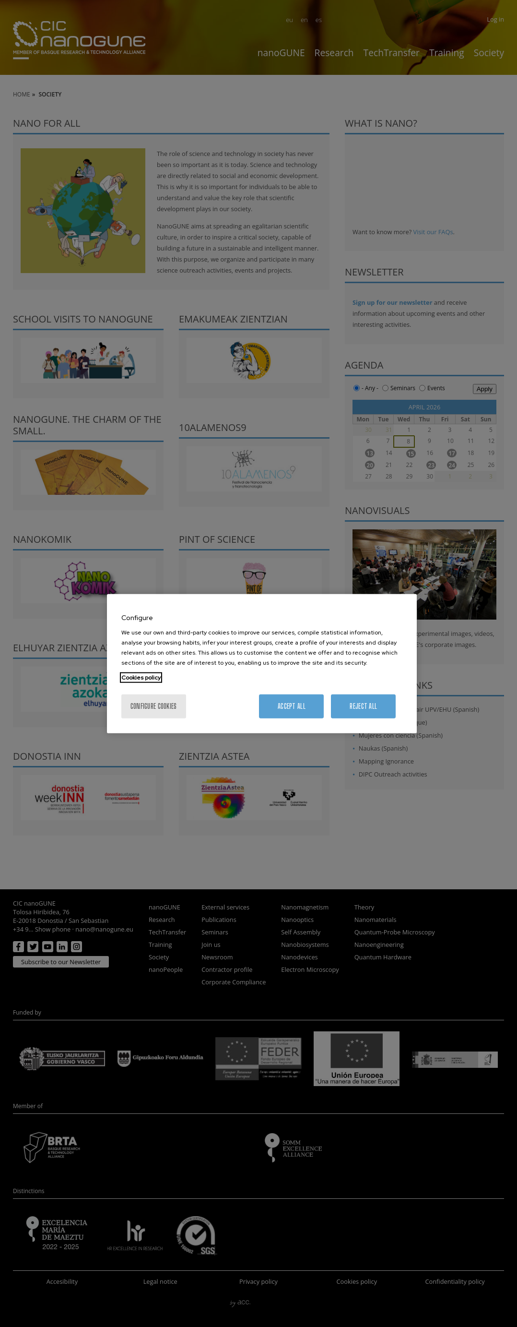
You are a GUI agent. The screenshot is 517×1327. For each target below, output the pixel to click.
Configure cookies (153, 706)
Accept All (292, 706)
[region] (262, 663)
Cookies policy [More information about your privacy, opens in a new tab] (141, 677)
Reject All (363, 706)
